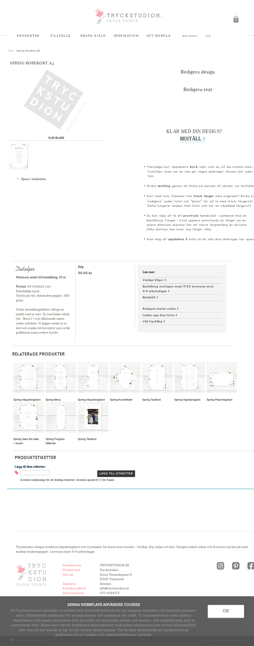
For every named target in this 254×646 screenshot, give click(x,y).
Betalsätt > (150, 297)
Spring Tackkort (151, 399)
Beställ (192, 139)
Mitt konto (189, 35)
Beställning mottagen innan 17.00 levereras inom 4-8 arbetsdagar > (178, 289)
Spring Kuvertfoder (121, 399)
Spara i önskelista (33, 179)
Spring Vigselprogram (187, 399)
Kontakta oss (72, 565)
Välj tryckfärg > (154, 321)
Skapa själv (93, 35)
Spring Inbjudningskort (26, 399)
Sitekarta (69, 584)
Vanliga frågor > (154, 280)
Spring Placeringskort (219, 399)
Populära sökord (74, 588)
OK (226, 611)
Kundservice (71, 570)
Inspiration (126, 35)
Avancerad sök (73, 593)
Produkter (28, 35)
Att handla (159, 35)
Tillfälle (60, 35)
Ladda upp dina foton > (160, 315)
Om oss (68, 575)
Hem (11, 50)
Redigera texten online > (160, 309)
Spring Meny (53, 399)
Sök (208, 35)
